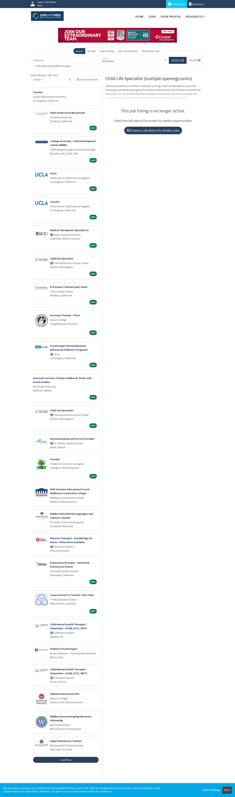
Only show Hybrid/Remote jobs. (53, 66)
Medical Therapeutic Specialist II (69, 230)
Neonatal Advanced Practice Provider (72, 438)
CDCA (53, 173)
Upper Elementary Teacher (66, 741)
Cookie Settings (211, 790)
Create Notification (87, 79)
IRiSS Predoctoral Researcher (67, 112)
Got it (227, 790)
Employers (196, 4)
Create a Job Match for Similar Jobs (153, 130)
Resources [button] (194, 16)
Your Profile (171, 16)
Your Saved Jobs (150, 51)
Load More (66, 759)
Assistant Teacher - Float (65, 315)
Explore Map (107, 51)
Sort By (36, 79)
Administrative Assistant (64, 693)
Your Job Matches (128, 51)
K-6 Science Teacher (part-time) (68, 286)
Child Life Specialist (61, 258)
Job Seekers (176, 4)
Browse (91, 51)
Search (79, 51)
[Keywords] (66, 60)
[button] (195, 60)
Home (139, 16)
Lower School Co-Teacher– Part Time (72, 595)
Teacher (38, 92)
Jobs (152, 16)
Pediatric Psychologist (63, 648)
